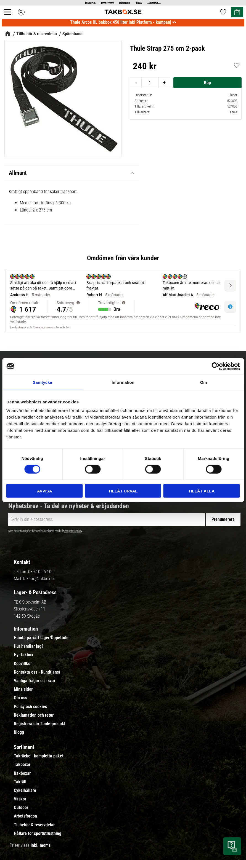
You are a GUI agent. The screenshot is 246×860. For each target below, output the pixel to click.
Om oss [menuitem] (20, 697)
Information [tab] (123, 382)
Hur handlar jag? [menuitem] (28, 646)
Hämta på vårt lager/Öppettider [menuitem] (42, 637)
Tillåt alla (201, 491)
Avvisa (44, 491)
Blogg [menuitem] (19, 732)
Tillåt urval (122, 491)
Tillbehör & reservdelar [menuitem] (34, 825)
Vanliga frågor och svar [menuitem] (34, 680)
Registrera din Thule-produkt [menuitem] (39, 723)
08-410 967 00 (41, 571)
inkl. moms (41, 845)
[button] (10, 18)
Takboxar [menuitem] (22, 764)
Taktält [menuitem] (20, 781)
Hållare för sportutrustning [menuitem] (37, 833)
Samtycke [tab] (42, 382)
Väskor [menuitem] (20, 799)
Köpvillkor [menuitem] (23, 663)
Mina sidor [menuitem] (23, 689)
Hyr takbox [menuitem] (23, 654)
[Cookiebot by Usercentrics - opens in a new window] (215, 366)
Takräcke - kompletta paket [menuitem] (39, 756)
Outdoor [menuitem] (21, 807)
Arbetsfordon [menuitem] (25, 816)
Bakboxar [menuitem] (22, 773)
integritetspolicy (73, 531)
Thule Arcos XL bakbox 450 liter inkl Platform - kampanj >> (123, 22)
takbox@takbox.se (39, 578)
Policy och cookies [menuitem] (30, 706)
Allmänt (18, 173)
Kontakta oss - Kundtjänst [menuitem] (37, 672)
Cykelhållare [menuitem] (25, 790)
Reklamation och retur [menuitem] (34, 715)
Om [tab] (203, 382)
